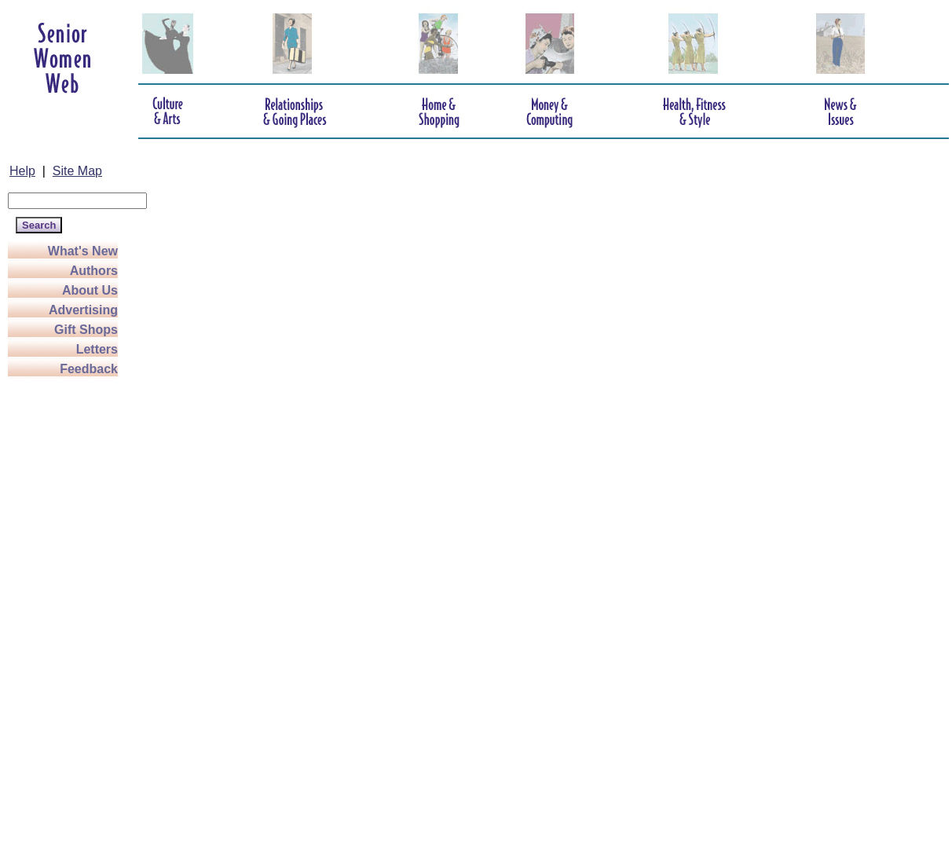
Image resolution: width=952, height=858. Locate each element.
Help (22, 171)
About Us (90, 290)
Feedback (89, 369)
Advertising (83, 310)
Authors (94, 270)
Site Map (77, 171)
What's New (83, 251)
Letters (97, 349)
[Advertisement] (71, 614)
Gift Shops (86, 329)
